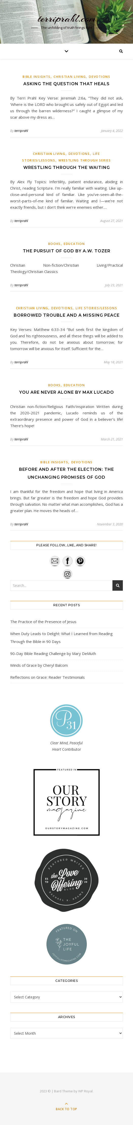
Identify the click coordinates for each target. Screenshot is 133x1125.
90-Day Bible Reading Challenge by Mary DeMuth (53, 653)
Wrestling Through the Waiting (66, 167)
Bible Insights (37, 77)
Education (74, 244)
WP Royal (85, 1091)
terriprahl (21, 130)
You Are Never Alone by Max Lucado (66, 392)
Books (54, 244)
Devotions (99, 77)
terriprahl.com (66, 18)
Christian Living (70, 77)
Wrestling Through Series (84, 160)
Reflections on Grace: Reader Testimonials (47, 677)
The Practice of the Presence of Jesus (43, 621)
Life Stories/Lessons (96, 308)
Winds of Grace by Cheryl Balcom (39, 665)
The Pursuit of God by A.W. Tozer (66, 251)
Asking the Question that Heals (66, 83)
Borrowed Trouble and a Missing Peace (67, 315)
